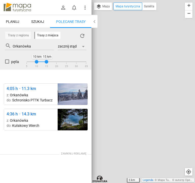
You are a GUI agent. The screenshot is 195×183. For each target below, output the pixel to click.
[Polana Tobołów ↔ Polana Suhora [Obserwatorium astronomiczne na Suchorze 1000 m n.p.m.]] (73, 119)
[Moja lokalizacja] (188, 172)
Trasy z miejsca (47, 35)
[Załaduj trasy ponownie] (82, 36)
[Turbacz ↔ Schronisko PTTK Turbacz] (73, 94)
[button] (188, 6)
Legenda (148, 180)
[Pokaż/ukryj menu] (85, 8)
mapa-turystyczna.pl (17, 7)
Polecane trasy (71, 22)
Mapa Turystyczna (169, 180)
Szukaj (37, 22)
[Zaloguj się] (63, 8)
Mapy (103, 6)
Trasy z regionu (18, 35)
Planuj (12, 22)
